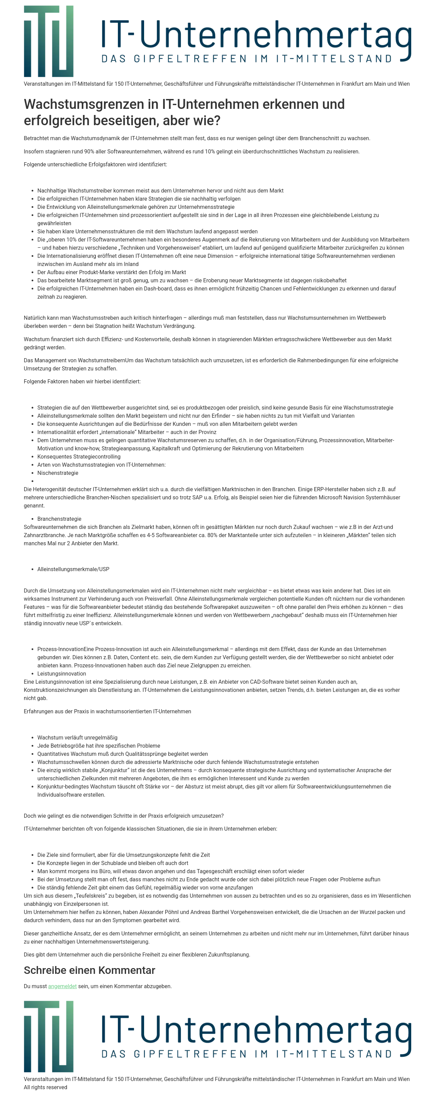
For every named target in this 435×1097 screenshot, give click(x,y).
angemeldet (62, 986)
